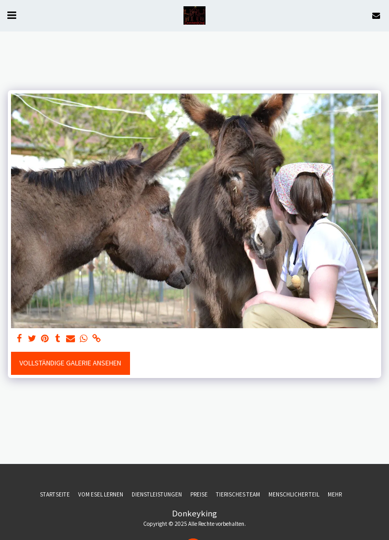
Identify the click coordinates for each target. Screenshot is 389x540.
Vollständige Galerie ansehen (70, 363)
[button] (11, 15)
